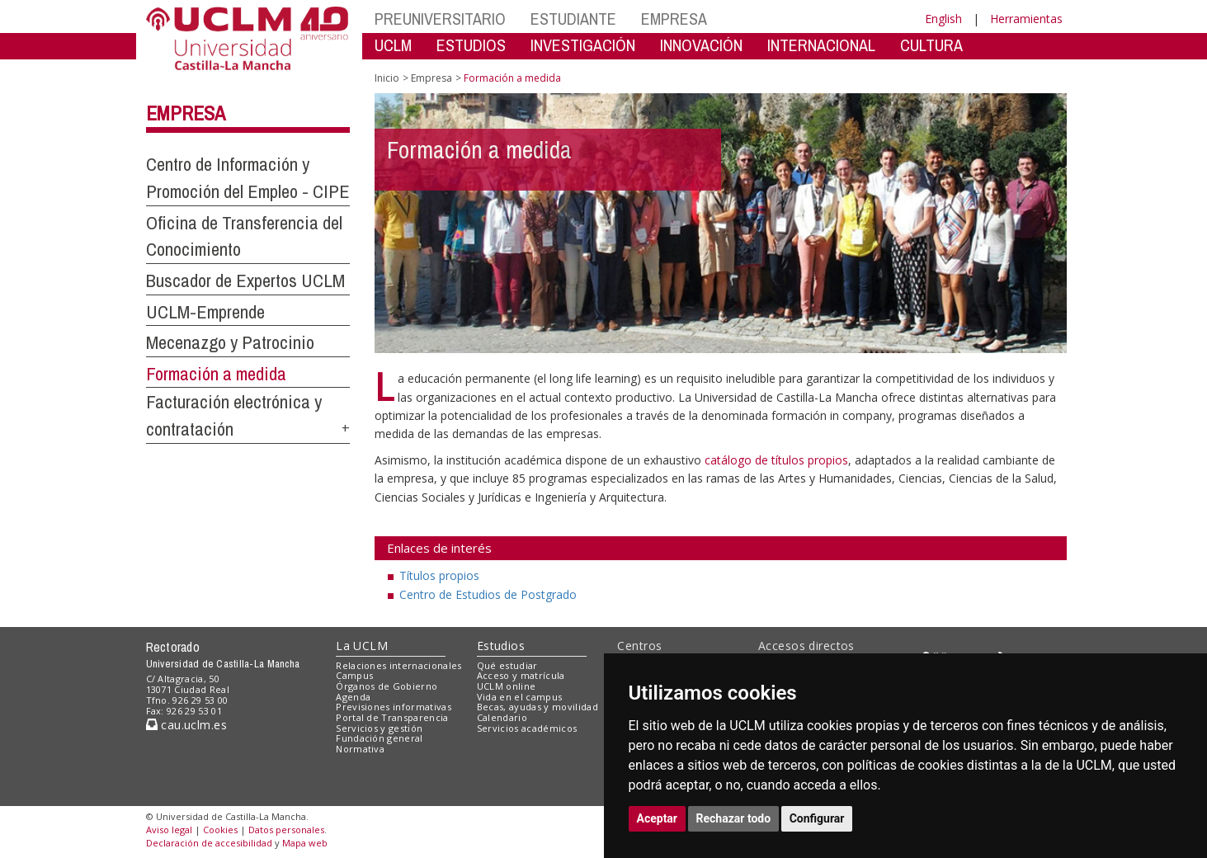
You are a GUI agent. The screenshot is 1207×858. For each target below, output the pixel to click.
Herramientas (1026, 18)
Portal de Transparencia (392, 717)
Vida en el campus (520, 697)
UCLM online (506, 686)
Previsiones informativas (393, 706)
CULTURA (931, 45)
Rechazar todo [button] (733, 818)
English (943, 18)
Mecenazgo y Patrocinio (230, 342)
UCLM (393, 45)
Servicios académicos (527, 728)
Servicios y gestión (379, 728)
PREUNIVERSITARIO (440, 18)
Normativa (360, 748)
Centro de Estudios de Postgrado (488, 594)
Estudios (501, 645)
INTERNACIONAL (821, 45)
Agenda (353, 697)
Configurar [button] (817, 818)
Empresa (185, 113)
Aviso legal (169, 829)
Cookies (220, 829)
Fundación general (379, 738)
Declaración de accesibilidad (209, 843)
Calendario (502, 717)
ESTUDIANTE (573, 18)
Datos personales (286, 829)
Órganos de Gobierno (386, 686)
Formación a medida (216, 373)
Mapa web (305, 843)
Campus (354, 675)
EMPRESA (674, 18)
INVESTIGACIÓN (582, 45)
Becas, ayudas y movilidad (537, 706)
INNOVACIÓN (701, 45)
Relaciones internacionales (399, 665)
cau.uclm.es (186, 725)
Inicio (387, 78)
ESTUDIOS (471, 45)
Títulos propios (439, 575)
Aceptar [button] (657, 818)
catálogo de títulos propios (776, 460)
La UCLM (362, 645)
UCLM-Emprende (205, 311)
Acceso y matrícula (521, 675)
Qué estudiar (507, 665)
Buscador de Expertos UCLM (245, 280)
